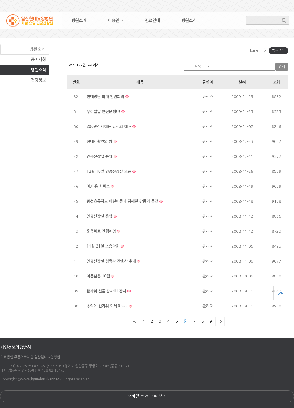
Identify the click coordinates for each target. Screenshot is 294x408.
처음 (134, 321)
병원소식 (189, 20)
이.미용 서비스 (99, 186)
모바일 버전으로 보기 (147, 396)
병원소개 (79, 20)
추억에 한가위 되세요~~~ (108, 306)
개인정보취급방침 (15, 347)
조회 (276, 82)
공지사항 (38, 59)
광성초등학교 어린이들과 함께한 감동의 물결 (123, 201)
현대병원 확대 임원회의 (106, 97)
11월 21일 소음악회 (104, 246)
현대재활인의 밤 (100, 141)
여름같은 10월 (99, 276)
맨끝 (220, 321)
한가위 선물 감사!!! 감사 (107, 291)
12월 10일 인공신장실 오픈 (109, 171)
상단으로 (280, 293)
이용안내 (115, 20)
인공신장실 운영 (100, 156)
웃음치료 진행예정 (102, 231)
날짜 (242, 82)
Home (253, 50)
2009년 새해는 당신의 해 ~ (109, 126)
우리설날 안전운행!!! (104, 112)
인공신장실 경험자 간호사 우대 (112, 261)
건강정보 (38, 80)
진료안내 (152, 20)
